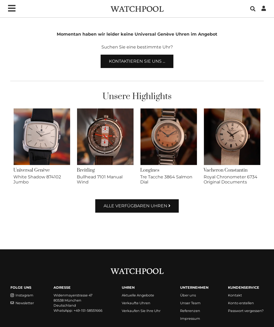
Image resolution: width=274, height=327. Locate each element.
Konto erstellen (241, 303)
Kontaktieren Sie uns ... (137, 61)
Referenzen (190, 311)
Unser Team (190, 303)
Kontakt (235, 295)
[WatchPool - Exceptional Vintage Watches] (137, 8)
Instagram (21, 295)
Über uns (188, 295)
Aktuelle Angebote (138, 295)
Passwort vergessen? (246, 311)
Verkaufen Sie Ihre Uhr (141, 311)
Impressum (190, 319)
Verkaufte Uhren (136, 303)
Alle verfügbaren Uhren (137, 205)
